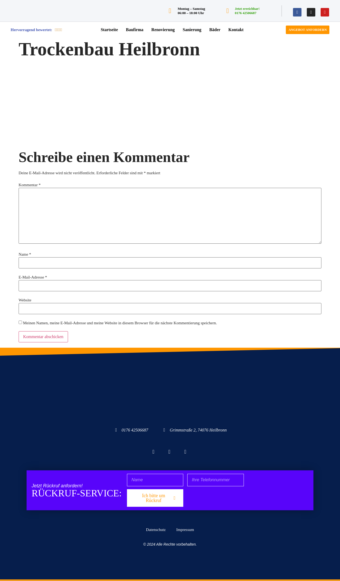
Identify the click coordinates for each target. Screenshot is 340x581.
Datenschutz (156, 530)
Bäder (214, 29)
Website (25, 300)
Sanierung (192, 29)
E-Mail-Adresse (33, 277)
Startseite (109, 29)
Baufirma (134, 29)
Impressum (185, 530)
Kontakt (236, 29)
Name (25, 254)
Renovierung (163, 29)
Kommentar (30, 185)
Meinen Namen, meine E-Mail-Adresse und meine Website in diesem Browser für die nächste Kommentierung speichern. (120, 323)
